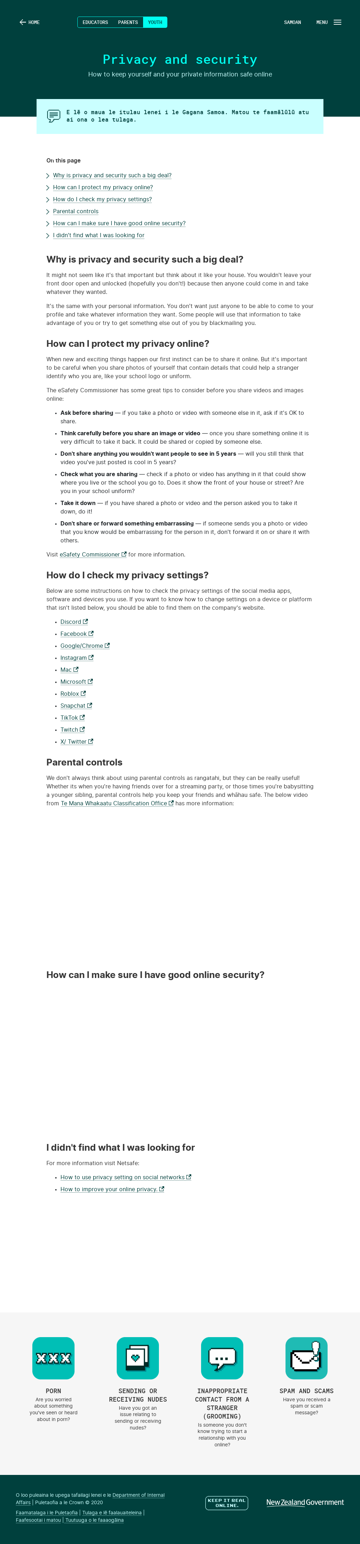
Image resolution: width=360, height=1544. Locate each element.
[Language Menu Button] (291, 22)
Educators (95, 22)
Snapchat (76, 706)
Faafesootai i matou (38, 1520)
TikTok (72, 718)
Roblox (73, 694)
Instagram (77, 658)
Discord (74, 622)
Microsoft (76, 682)
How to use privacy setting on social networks (125, 1177)
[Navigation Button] (328, 22)
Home (34, 22)
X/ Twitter (76, 742)
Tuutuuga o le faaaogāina (94, 1520)
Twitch (72, 730)
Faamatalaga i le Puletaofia (47, 1513)
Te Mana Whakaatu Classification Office (117, 803)
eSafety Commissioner (93, 555)
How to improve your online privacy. (112, 1189)
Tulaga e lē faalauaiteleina (112, 1513)
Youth (155, 22)
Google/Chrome (85, 646)
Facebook (77, 634)
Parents (128, 22)
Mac (69, 670)
